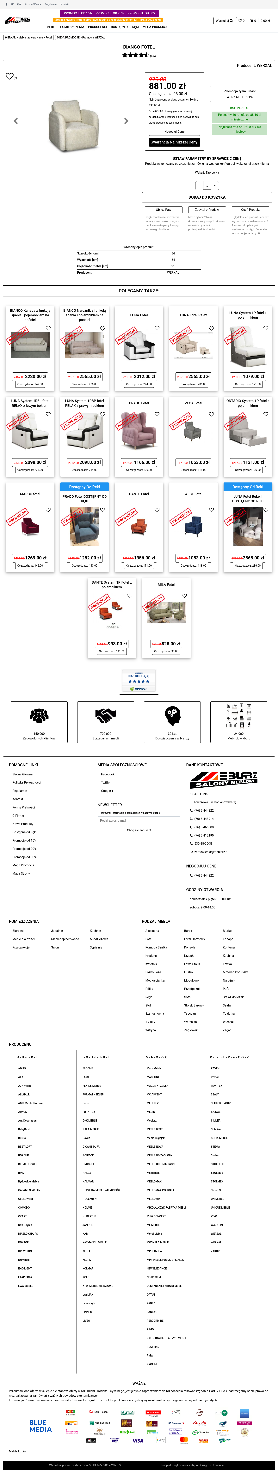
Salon (55, 947)
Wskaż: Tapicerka (207, 172)
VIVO (214, 1216)
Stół (148, 1005)
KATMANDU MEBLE (95, 1242)
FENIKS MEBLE (92, 1085)
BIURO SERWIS (27, 1164)
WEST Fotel (193, 494)
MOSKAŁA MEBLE (158, 1242)
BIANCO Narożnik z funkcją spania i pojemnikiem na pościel (84, 315)
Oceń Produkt (250, 210)
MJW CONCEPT (156, 1216)
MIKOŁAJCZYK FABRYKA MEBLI (166, 1207)
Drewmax (24, 1259)
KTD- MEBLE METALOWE (98, 1285)
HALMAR (88, 1181)
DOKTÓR (23, 1242)
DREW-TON (25, 1251)
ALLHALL (24, 1094)
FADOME (88, 1068)
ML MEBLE (153, 1225)
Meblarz (152, 1120)
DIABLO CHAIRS (28, 1233)
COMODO (24, 1207)
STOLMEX (217, 1181)
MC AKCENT (154, 1094)
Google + (107, 791)
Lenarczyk (89, 1303)
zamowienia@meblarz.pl (209, 852)
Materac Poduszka (236, 972)
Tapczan (190, 1013)
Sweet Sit (216, 1190)
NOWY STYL (154, 1277)
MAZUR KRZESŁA (157, 1085)
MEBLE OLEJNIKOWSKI (161, 1164)
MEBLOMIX (154, 1198)
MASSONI (153, 1077)
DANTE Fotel (139, 494)
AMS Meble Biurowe (30, 1103)
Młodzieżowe (99, 939)
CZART (22, 1216)
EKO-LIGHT (25, 1268)
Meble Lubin (17, 1451)
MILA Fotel (166, 585)
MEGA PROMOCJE (155, 27)
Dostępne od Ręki (24, 832)
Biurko (227, 931)
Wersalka (190, 1022)
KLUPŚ (87, 1259)
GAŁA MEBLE (91, 1129)
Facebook (107, 774)
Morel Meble (154, 1233)
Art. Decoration (27, 1120)
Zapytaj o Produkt (207, 210)
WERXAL (264, 65)
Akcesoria (152, 931)
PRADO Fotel (139, 403)
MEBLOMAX (154, 1181)
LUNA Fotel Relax (193, 315)
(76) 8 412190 (202, 835)
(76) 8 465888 (202, 827)
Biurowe (18, 931)
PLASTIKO (153, 1346)
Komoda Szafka (156, 947)
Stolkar (215, 1155)
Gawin (86, 1138)
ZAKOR (215, 1251)
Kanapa (228, 939)
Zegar (227, 1030)
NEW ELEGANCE (157, 1268)
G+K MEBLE (90, 1120)
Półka (149, 989)
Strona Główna (32, 4)
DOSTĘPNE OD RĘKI (125, 27)
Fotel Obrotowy (194, 939)
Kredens (151, 956)
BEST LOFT (25, 1146)
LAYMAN (88, 1294)
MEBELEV (153, 1103)
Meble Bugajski (156, 1138)
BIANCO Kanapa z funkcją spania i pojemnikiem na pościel (30, 315)
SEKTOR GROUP (221, 1103)
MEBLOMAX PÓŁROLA (160, 1190)
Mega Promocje (23, 865)
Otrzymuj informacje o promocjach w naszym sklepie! (131, 812)
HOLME (87, 1207)
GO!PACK (88, 1155)
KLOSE (87, 1251)
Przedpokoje (21, 947)
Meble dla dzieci (23, 939)
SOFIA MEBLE (219, 1138)
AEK (20, 1077)
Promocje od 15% (24, 840)
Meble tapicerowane (65, 939)
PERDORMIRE (155, 1320)
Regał (149, 997)
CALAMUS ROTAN (29, 1190)
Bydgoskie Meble (28, 1181)
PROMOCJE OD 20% (110, 13)
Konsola (189, 947)
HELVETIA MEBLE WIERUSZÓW (101, 1190)
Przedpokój (192, 989)
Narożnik (229, 980)
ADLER (22, 1068)
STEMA (215, 1146)
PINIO (150, 1329)
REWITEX (216, 1085)
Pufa (226, 989)
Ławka (227, 964)
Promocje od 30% (24, 857)
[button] (15, 121)
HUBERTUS (89, 1216)
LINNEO (87, 1312)
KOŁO (86, 1277)
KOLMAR (88, 1268)
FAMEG (87, 1077)
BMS (21, 1172)
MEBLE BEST (155, 1129)
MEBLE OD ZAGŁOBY (159, 1155)
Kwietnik (151, 964)
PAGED (151, 1303)
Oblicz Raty (163, 210)
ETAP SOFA (25, 1277)
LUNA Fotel (139, 315)
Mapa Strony (21, 873)
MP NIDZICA (154, 1251)
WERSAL (216, 1233)
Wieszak (229, 1022)
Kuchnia (228, 956)
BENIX (22, 1138)
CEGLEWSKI (25, 1198)
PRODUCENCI (97, 27)
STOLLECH (217, 1164)
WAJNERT (217, 1225)
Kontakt (64, 4)
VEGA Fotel (193, 403)
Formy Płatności (23, 807)
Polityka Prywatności (26, 782)
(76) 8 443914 (202, 819)
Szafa (227, 1005)
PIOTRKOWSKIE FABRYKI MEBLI (166, 1338)
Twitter (106, 782)
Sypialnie (96, 947)
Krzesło (189, 956)
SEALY (215, 1094)
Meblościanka (155, 980)
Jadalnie (57, 931)
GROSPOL (89, 1164)
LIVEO (86, 1320)
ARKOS (22, 1111)
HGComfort (89, 1198)
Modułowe (191, 980)
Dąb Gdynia (25, 1225)
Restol (215, 1077)
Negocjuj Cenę (174, 131)
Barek (188, 931)
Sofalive (216, 1129)
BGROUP (23, 1155)
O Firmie (18, 816)
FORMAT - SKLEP (93, 1094)
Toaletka (229, 1013)
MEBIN (151, 1111)
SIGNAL (215, 1111)
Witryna (150, 1030)
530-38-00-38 (201, 843)
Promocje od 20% (24, 849)
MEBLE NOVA (155, 1146)
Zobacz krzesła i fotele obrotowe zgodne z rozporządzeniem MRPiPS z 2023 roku (108, 19)
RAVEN (215, 1068)
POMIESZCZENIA (72, 27)
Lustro (188, 972)
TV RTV (150, 1022)
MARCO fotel (30, 494)
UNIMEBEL (217, 1198)
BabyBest (24, 1129)
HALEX (87, 1172)
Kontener (229, 947)
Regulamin (51, 4)
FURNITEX (89, 1111)
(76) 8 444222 (202, 810)
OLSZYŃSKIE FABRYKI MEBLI (164, 1285)
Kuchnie (95, 931)
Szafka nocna (154, 1013)
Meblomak (153, 1172)
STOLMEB (217, 1172)
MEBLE (51, 27)
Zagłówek (191, 1030)
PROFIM (152, 1364)
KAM (85, 1233)
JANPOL (88, 1225)
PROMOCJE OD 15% (78, 13)
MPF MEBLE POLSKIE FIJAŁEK (165, 1259)
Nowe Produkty (22, 824)
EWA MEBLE (25, 1285)
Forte (86, 1103)
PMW (150, 1355)
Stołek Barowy (194, 1005)
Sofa (187, 997)
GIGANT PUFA (91, 1146)
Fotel (148, 939)
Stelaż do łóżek (233, 997)
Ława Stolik (192, 964)
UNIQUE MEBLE (220, 1207)
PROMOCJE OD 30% (141, 13)
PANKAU (152, 1312)
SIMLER (215, 1120)
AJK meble (24, 1085)
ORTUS (151, 1294)
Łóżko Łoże (153, 972)
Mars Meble (154, 1068)
